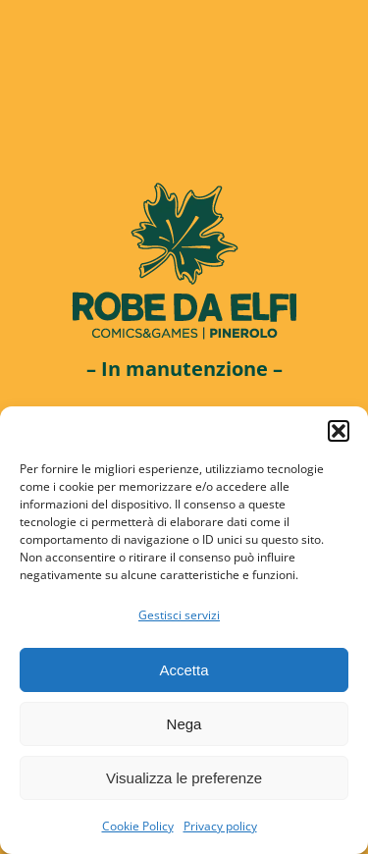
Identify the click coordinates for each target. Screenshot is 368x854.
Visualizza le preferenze (184, 778)
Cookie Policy (138, 826)
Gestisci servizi (179, 615)
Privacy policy (220, 826)
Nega (184, 724)
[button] (338, 431)
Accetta (183, 670)
